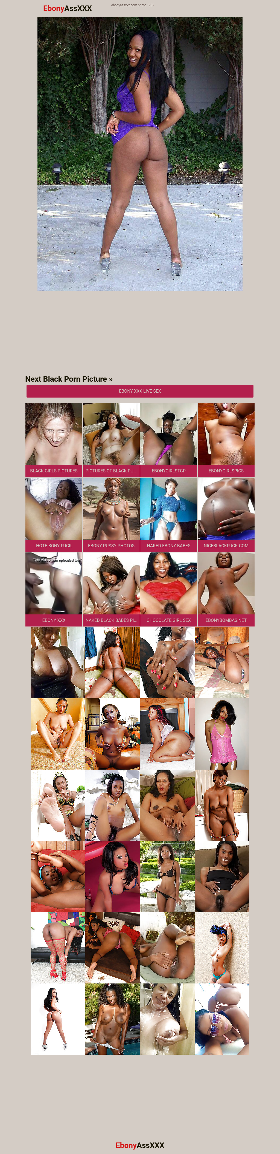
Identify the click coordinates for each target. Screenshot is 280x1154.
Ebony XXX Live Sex (140, 391)
